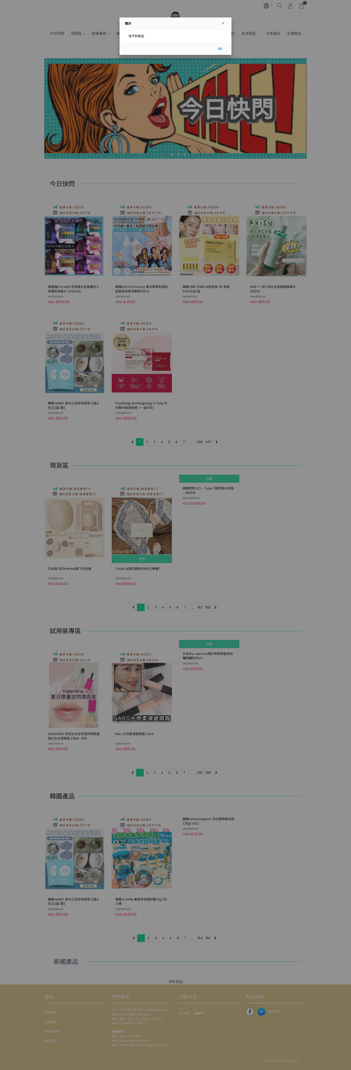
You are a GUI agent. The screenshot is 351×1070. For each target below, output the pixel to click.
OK (220, 49)
